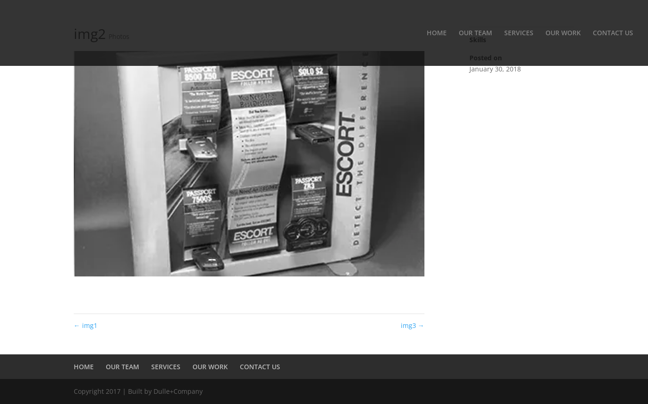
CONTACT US (613, 33)
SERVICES (518, 33)
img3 (412, 325)
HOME (437, 33)
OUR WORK (563, 33)
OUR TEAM (475, 33)
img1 (85, 325)
